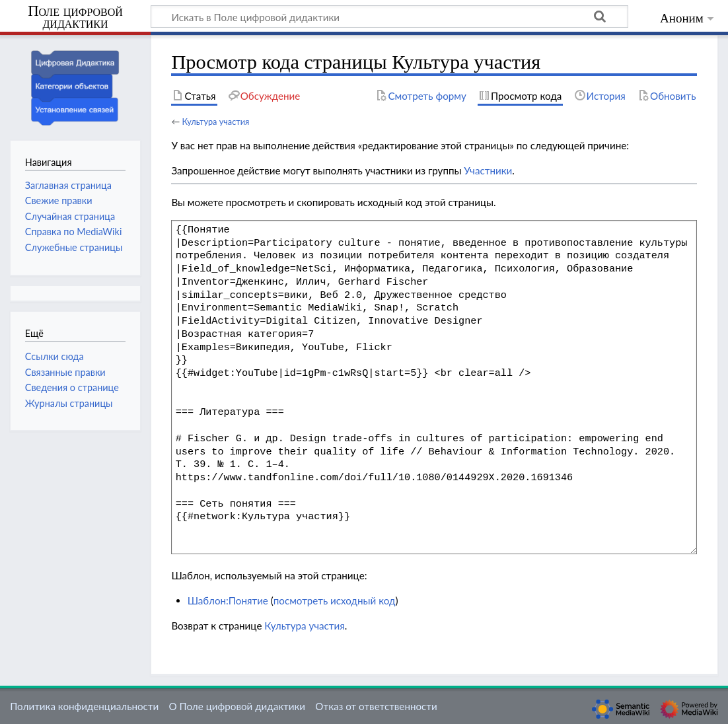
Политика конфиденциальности (84, 706)
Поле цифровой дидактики (75, 17)
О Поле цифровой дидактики (236, 706)
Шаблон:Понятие (228, 600)
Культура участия (215, 121)
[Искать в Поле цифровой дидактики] (389, 16)
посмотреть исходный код (334, 600)
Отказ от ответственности (376, 706)
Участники (488, 170)
